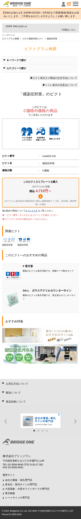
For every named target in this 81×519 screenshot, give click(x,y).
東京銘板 (10, 493)
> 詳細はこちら (68, 29)
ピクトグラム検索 (10, 38)
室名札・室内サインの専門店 (21, 484)
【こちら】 (32, 210)
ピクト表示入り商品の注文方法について (53, 78)
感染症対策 (9, 241)
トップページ (8, 35)
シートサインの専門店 (17, 497)
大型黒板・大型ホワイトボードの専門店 (27, 488)
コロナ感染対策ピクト (32, 38)
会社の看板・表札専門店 (18, 480)
